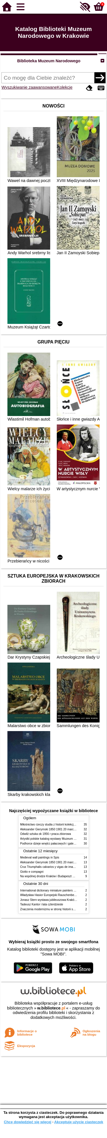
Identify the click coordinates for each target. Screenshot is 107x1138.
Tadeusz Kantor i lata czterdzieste (41, 904)
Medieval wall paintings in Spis (39, 857)
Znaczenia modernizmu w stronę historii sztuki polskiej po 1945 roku (63, 909)
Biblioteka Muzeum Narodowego (48, 61)
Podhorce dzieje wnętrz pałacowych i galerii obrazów (54, 843)
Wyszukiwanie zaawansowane (29, 87)
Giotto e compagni (32, 871)
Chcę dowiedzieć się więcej (27, 1122)
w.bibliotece (51, 1008)
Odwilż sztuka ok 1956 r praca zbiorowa (45, 833)
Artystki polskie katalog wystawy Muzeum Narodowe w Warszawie (62, 838)
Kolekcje (64, 87)
